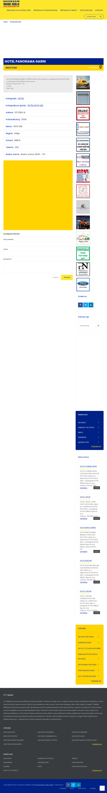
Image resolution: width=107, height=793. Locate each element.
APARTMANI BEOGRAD (86, 670)
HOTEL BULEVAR (86, 560)
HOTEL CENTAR (85, 591)
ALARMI (6, 766)
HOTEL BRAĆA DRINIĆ (88, 527)
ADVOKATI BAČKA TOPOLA (47, 740)
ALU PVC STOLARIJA (11, 770)
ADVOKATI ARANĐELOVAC (47, 736)
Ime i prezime (8, 239)
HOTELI (21, 98)
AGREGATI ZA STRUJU (86, 427)
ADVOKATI (82, 422)
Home (5, 22)
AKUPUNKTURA (78, 762)
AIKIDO (80, 432)
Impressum (82, 788)
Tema (5, 249)
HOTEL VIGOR (85, 497)
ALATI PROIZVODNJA (80, 766)
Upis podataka (86, 10)
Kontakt (99, 10)
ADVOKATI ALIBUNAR (80, 732)
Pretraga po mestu (68, 10)
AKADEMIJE (82, 437)
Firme (72, 788)
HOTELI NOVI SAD (15, 22)
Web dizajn (49, 785)
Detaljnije (83, 488)
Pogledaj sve (96, 446)
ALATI (40, 766)
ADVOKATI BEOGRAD (86, 637)
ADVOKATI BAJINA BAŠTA (13, 744)
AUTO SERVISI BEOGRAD (87, 676)
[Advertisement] (53, 40)
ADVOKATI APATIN (10, 736)
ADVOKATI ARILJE (79, 736)
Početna (63, 788)
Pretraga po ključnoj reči (19, 10)
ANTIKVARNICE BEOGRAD (87, 665)
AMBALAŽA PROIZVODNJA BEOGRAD (87, 656)
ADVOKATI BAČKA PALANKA (14, 740)
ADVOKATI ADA (9, 732)
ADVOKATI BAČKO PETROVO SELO (85, 740)
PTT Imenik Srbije (38, 785)
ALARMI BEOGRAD (84, 642)
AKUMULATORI (83, 442)
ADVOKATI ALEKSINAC (46, 732)
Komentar (7, 259)
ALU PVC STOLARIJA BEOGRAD (89, 648)
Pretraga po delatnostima (45, 10)
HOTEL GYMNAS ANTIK (88, 466)
